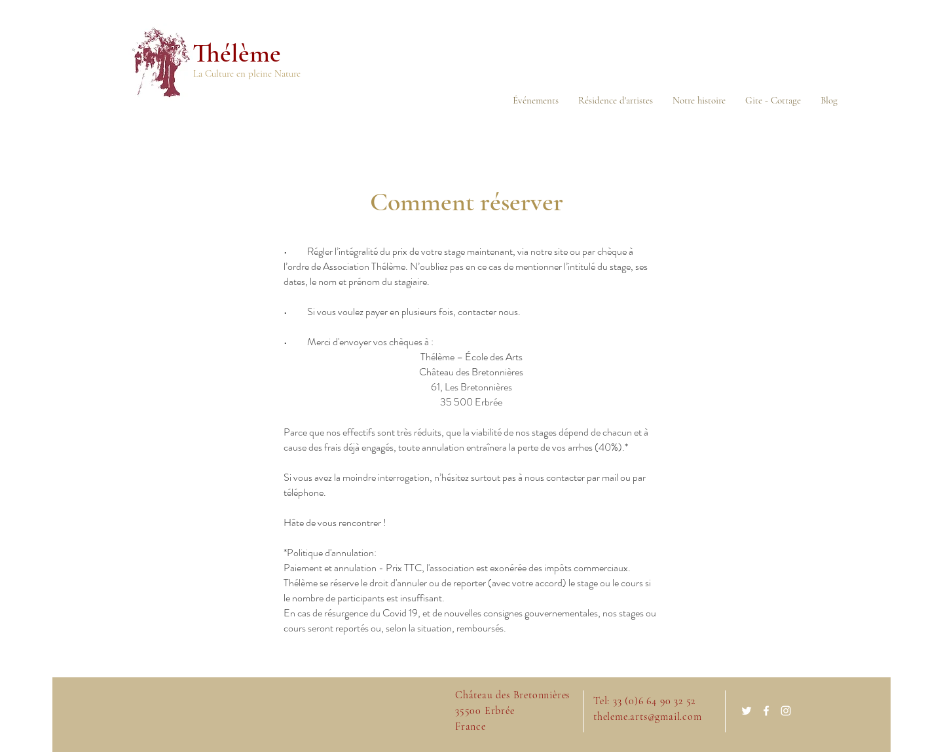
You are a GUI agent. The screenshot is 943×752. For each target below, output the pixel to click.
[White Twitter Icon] (746, 710)
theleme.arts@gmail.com (647, 716)
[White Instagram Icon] (785, 710)
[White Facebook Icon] (766, 710)
